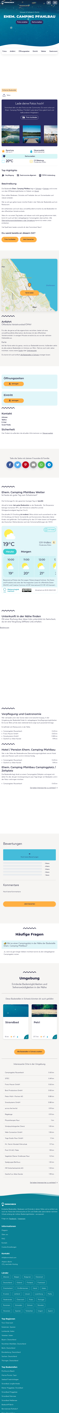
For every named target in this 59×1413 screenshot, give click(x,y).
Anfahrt (12, 51)
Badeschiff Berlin (7, 1405)
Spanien (18, 1311)
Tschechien (29, 1311)
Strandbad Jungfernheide (11, 1384)
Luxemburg (39, 1294)
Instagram (21, 1219)
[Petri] (44, 1010)
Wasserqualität (47, 433)
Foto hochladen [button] (10, 239)
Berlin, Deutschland (8, 1348)
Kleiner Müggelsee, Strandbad (12, 1388)
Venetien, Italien (7, 1335)
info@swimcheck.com (9, 1257)
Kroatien (6, 1294)
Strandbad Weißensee (9, 1400)
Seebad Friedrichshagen (10, 1379)
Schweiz (22, 12)
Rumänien (6, 1305)
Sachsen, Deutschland (9, 1356)
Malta (50, 1294)
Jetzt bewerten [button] (28, 239)
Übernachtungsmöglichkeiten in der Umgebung (18, 220)
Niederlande (7, 1300)
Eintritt (35, 51)
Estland (19, 1283)
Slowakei (40, 1305)
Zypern (50, 1311)
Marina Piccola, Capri (9, 1375)
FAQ (3, 1239)
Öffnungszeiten (24, 51)
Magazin (5, 1230)
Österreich (20, 1300)
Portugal (41, 1300)
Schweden (18, 1305)
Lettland (17, 1294)
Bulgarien (27, 1277)
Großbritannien (22, 1288)
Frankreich (41, 1283)
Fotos (4, 51)
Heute (10, 551)
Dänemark (39, 1277)
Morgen (26, 551)
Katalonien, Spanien (8, 1327)
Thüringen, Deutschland (10, 1361)
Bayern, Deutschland (9, 1340)
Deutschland (7, 1283)
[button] (49, 2)
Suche (20, 351)
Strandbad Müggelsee (9, 1392)
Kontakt (4, 1243)
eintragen (13, 384)
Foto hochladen (29, 117)
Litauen (27, 1294)
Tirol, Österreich (7, 1323)
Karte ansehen (37, 22)
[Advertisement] (29, 71)
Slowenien (6, 1311)
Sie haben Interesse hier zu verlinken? (43, 788)
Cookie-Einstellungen (9, 1247)
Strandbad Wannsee (9, 1396)
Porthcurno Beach (8, 1371)
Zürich (37, 12)
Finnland (30, 1283)
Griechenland (7, 1288)
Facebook (12, 1219)
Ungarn (40, 1311)
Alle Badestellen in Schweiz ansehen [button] (29, 1052)
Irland (35, 1288)
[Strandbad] (15, 1010)
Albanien (6, 1277)
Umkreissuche (32, 351)
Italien (44, 1288)
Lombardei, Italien (8, 1331)
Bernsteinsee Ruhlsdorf (10, 1409)
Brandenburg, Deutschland (11, 1352)
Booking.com (4, 628)
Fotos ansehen (22, 22)
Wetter (43, 51)
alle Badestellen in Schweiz (29, 355)
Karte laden (29, 293)
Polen (31, 1300)
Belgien (16, 1277)
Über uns (5, 1234)
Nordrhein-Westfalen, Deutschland (14, 1344)
